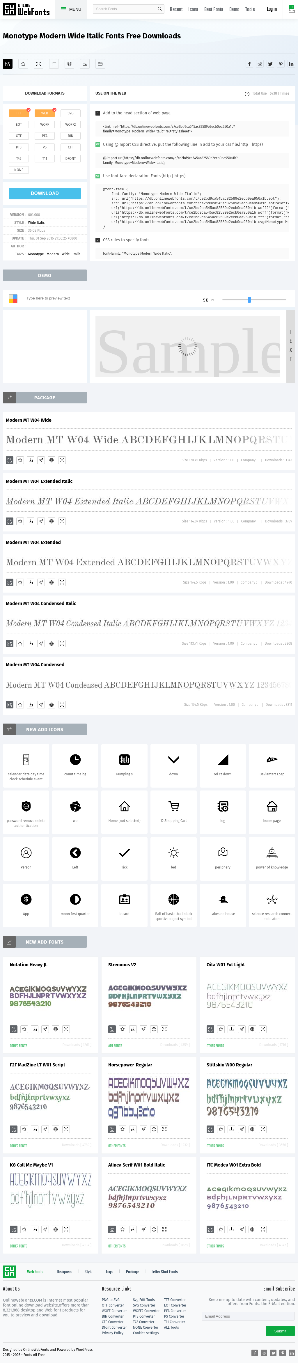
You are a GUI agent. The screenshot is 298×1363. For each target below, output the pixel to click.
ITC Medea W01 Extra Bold (234, 1165)
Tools (250, 10)
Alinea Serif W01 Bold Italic (136, 1165)
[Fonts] (100, 64)
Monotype (36, 254)
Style (88, 1272)
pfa (44, 136)
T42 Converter (144, 1322)
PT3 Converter (144, 1316)
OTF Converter (113, 1305)
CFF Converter (112, 1322)
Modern (53, 254)
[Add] (8, 64)
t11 (44, 159)
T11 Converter (174, 1322)
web (44, 113)
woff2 (70, 125)
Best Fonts (214, 10)
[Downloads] (30, 460)
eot (19, 125)
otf (19, 136)
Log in (272, 9)
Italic (76, 254)
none (18, 170)
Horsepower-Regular (130, 1065)
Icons (193, 10)
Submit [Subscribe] (280, 1331)
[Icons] (85, 64)
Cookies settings (146, 1333)
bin (70, 136)
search (159, 9)
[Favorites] (23, 64)
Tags (109, 1272)
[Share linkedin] (291, 64)
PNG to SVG (111, 1300)
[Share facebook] (249, 64)
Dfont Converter (114, 1327)
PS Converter (174, 1316)
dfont (70, 159)
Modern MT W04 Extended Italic (39, 481)
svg (70, 113)
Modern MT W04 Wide (29, 420)
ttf (18, 113)
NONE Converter (145, 1327)
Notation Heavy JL (28, 964)
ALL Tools (171, 1327)
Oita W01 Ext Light (226, 964)
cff (70, 147)
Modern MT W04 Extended (33, 542)
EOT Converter (175, 1305)
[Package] (69, 64)
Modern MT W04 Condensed (35, 664)
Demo (234, 10)
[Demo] (38, 64)
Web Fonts (35, 1272)
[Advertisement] (46, 346)
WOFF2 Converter (146, 1311)
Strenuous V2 (122, 964)
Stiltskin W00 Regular (229, 1065)
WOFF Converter (114, 1311)
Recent (176, 10)
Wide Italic (36, 223)
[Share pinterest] (281, 64)
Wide (66, 254)
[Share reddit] (260, 64)
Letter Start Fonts (165, 1272)
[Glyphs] (54, 64)
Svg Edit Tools (144, 1300)
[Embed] (51, 460)
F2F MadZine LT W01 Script (37, 1065)
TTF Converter (175, 1300)
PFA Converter (175, 1311)
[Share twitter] (270, 64)
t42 (19, 159)
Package (132, 1272)
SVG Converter (144, 1305)
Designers (64, 1272)
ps (45, 147)
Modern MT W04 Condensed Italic (41, 603)
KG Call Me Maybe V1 (31, 1165)
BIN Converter (113, 1316)
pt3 (19, 147)
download (45, 193)
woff (44, 125)
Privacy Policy (112, 1333)
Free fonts (29, 10)
